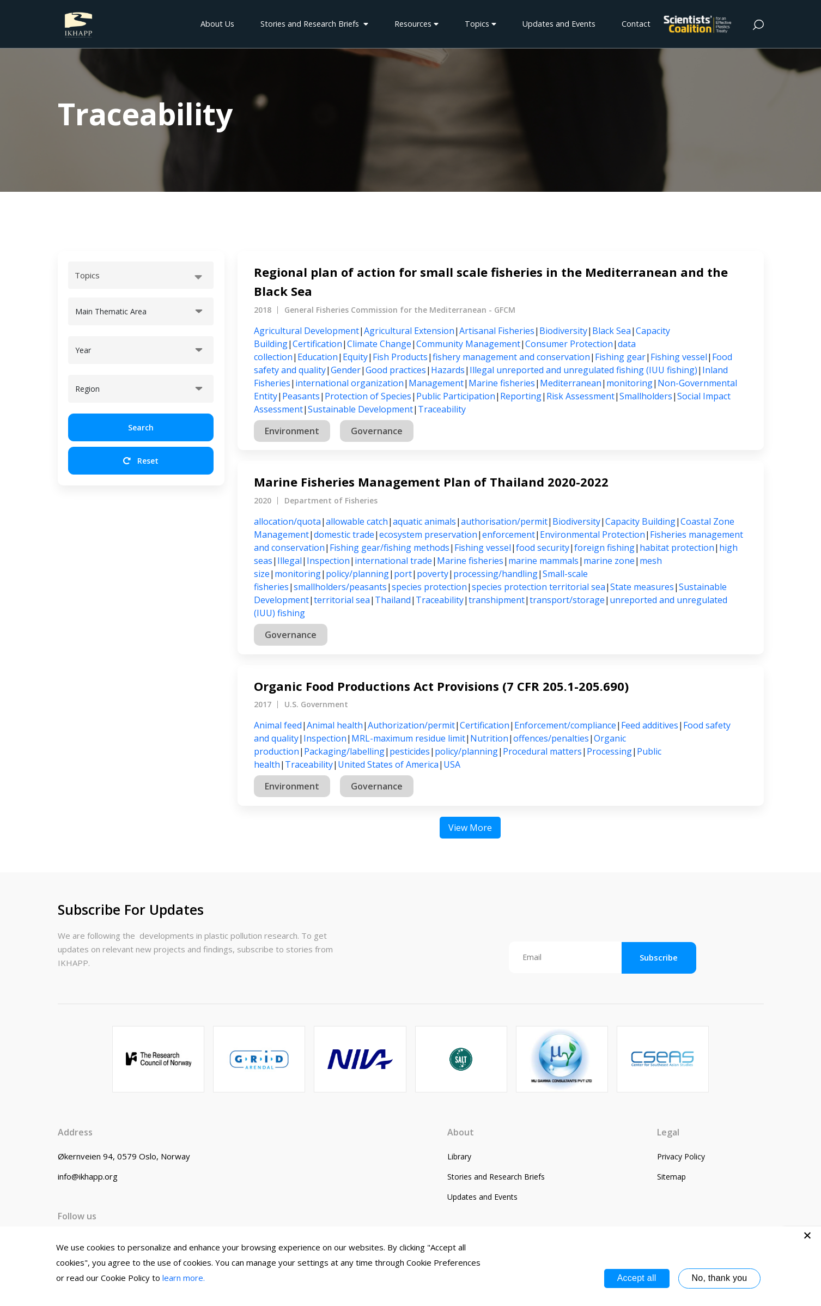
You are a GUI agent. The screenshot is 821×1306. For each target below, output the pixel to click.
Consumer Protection (569, 344)
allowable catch (357, 521)
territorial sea (342, 600)
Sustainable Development (360, 409)
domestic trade (344, 534)
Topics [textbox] (87, 275)
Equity (355, 357)
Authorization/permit (411, 725)
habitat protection (677, 548)
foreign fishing (604, 548)
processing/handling (495, 574)
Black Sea (611, 331)
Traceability (442, 409)
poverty (432, 574)
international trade (393, 561)
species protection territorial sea (538, 587)
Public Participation (455, 396)
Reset (141, 460)
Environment (292, 431)
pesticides (410, 751)
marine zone (609, 561)
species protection (429, 587)
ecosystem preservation (428, 534)
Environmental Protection (592, 534)
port (403, 574)
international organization (349, 383)
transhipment (497, 600)
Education (317, 357)
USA (451, 764)
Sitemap (671, 1176)
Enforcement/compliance (565, 725)
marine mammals (543, 561)
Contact (636, 24)
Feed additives (649, 725)
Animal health (335, 725)
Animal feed (278, 725)
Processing (609, 751)
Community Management (468, 344)
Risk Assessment (580, 396)
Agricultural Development (306, 331)
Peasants (301, 396)
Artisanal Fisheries (496, 331)
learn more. (183, 1277)
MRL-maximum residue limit (408, 738)
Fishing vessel (678, 357)
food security (542, 548)
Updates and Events (558, 24)
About (460, 1132)
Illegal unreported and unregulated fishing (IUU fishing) (583, 370)
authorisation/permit (504, 521)
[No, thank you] (807, 1235)
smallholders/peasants (340, 587)
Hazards (448, 370)
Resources (416, 24)
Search (141, 427)
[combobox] (141, 275)
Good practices (396, 370)
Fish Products (400, 357)
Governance (377, 431)
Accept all (636, 1278)
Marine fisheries (502, 383)
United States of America (388, 764)
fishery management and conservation (511, 357)
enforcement (508, 534)
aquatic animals (424, 521)
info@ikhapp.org (88, 1176)
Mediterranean (570, 383)
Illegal (289, 561)
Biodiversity (563, 331)
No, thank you (719, 1278)
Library (459, 1156)
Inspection (328, 561)
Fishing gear (620, 357)
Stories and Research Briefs (314, 24)
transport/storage (567, 600)
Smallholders (645, 396)
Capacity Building (640, 521)
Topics (480, 24)
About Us (217, 24)
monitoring (629, 383)
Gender (346, 370)
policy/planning (357, 574)
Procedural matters (542, 751)
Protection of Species (368, 396)
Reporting (521, 396)
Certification (317, 344)
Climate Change (379, 344)
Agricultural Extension (409, 331)
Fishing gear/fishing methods (389, 548)
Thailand (393, 600)
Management (436, 383)
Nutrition (489, 738)
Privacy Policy (681, 1156)
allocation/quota (287, 521)
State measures (642, 587)
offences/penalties (551, 738)
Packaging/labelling (344, 751)
